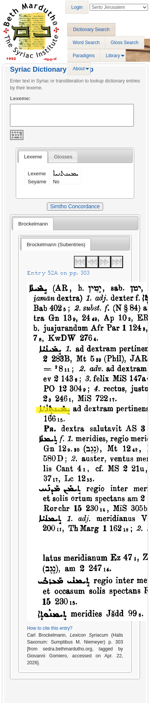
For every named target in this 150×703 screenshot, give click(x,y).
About (79, 68)
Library (113, 55)
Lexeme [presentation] (33, 157)
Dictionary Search (91, 29)
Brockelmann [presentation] (33, 224)
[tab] (32, 157)
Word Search (86, 42)
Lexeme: (20, 98)
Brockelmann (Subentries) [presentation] (56, 244)
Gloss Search (124, 42)
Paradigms (84, 55)
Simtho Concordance (75, 206)
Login (76, 7)
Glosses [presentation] (63, 157)
